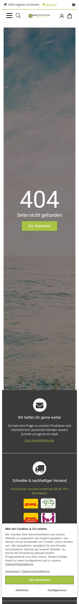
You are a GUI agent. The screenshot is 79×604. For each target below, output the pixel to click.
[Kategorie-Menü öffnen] (9, 15)
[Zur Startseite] (39, 16)
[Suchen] (18, 16)
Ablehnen (21, 590)
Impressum (12, 571)
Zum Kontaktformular (39, 440)
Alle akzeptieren (40, 579)
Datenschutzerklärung (19, 564)
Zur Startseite (39, 226)
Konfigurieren (57, 590)
